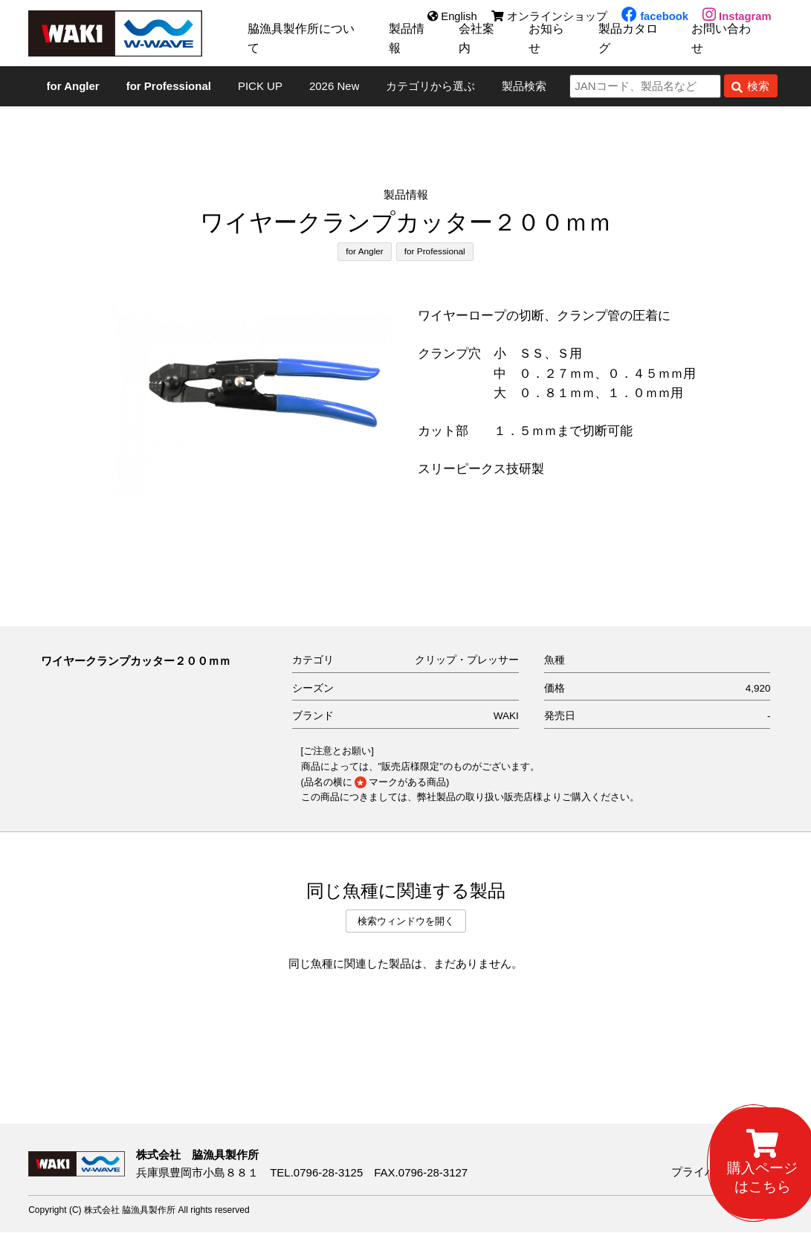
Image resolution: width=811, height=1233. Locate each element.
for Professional (435, 251)
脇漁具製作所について (304, 44)
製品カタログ (635, 44)
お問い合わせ (730, 44)
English (449, 16)
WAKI (506, 716)
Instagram (737, 16)
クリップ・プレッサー (467, 660)
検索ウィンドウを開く (406, 921)
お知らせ (552, 44)
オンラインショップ (547, 16)
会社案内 (481, 44)
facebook (654, 16)
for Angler (364, 251)
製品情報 (411, 44)
